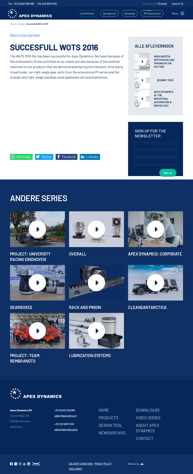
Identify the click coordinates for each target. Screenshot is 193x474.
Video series (148, 417)
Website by (133, 463)
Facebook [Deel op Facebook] (66, 157)
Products (108, 417)
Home (13, 24)
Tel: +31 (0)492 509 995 (21, 3)
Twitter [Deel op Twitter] (44, 157)
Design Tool (110, 425)
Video (21, 24)
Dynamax (129, 13)
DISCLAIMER (75, 468)
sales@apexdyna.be (66, 429)
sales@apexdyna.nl (65, 415)
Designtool (109, 13)
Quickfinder (88, 13)
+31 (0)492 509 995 (64, 410)
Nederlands (149, 3)
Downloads (147, 410)
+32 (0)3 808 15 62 (47, 3)
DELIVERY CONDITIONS (81, 463)
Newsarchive (112, 432)
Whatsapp (21, 157)
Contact (144, 438)
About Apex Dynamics (147, 428)
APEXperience (152, 13)
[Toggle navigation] (178, 13)
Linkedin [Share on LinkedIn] (89, 157)
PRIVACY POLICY (103, 463)
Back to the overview (25, 35)
